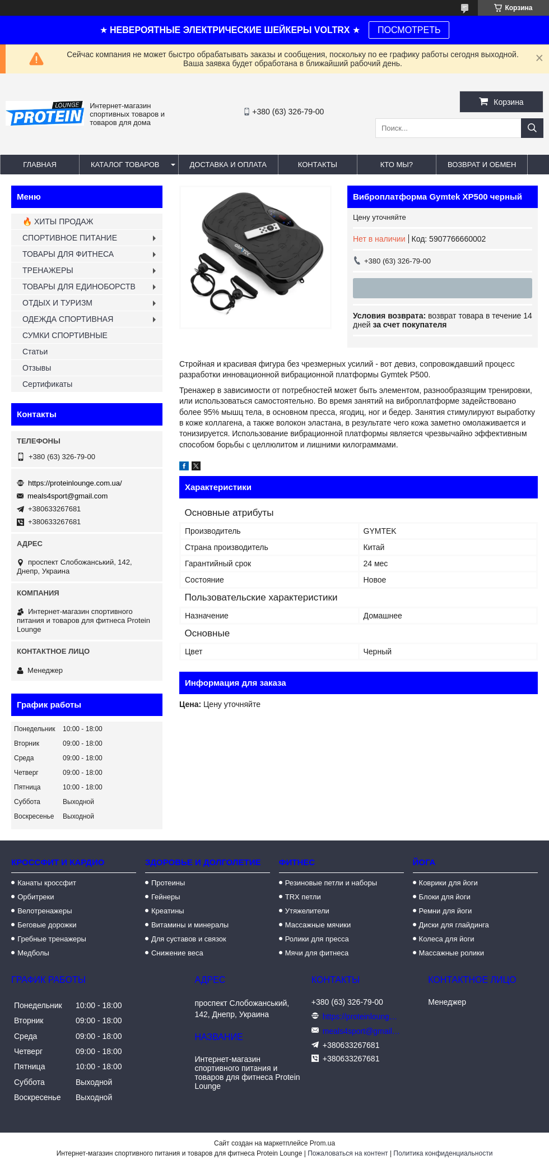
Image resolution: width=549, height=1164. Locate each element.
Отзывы (36, 367)
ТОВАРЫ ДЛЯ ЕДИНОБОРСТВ (79, 286)
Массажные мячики (318, 925)
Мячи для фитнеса (316, 953)
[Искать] (532, 128)
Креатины (167, 911)
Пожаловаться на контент (348, 1153)
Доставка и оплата (228, 164)
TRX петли (303, 897)
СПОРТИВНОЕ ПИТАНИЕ (69, 237)
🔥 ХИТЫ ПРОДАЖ (58, 221)
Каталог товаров (125, 164)
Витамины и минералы (190, 925)
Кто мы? (396, 164)
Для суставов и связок (188, 939)
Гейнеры (165, 897)
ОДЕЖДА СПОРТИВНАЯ (67, 319)
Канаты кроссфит (46, 883)
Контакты (317, 164)
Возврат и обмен (482, 164)
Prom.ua (322, 1143)
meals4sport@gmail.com (67, 496)
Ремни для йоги (445, 911)
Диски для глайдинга (454, 925)
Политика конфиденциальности (442, 1153)
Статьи (35, 351)
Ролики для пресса (317, 939)
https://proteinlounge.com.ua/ (75, 483)
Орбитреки (35, 897)
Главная (40, 164)
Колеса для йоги (446, 939)
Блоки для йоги (445, 897)
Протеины (168, 883)
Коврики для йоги (448, 883)
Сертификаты (47, 384)
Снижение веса (177, 953)
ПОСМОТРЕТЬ (409, 30)
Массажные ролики (451, 953)
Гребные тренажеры (51, 939)
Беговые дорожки (46, 925)
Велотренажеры (44, 911)
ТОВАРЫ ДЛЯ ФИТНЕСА (68, 254)
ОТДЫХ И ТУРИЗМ (57, 302)
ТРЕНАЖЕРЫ (47, 270)
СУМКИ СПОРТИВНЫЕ (65, 335)
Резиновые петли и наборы (331, 883)
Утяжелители (307, 911)
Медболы (33, 953)
